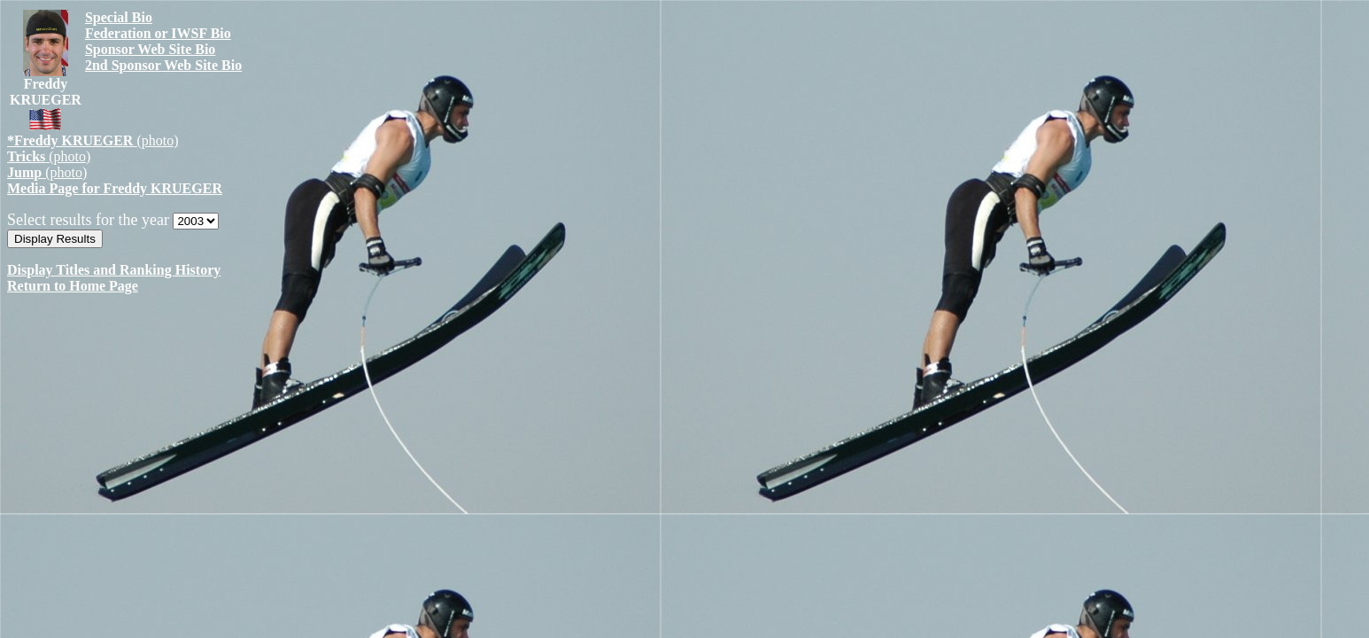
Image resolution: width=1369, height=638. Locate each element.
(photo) (93, 140)
